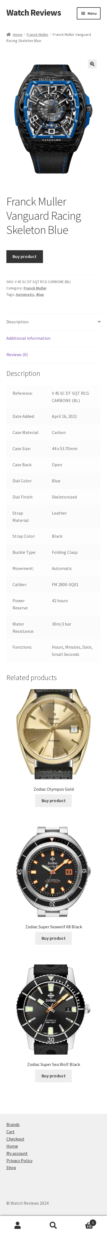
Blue (40, 294)
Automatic (25, 294)
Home (17, 34)
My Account (18, 1225)
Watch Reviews (33, 12)
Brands (13, 1124)
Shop (11, 1167)
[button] (92, 63)
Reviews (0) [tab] (17, 354)
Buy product (24, 256)
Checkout (15, 1139)
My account (17, 1153)
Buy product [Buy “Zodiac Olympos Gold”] (54, 800)
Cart (10, 1131)
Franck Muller (38, 34)
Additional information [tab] (28, 338)
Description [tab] (17, 321)
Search (54, 1225)
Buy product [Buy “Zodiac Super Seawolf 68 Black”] (54, 938)
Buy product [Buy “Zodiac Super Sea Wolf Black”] (54, 1075)
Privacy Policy (19, 1160)
